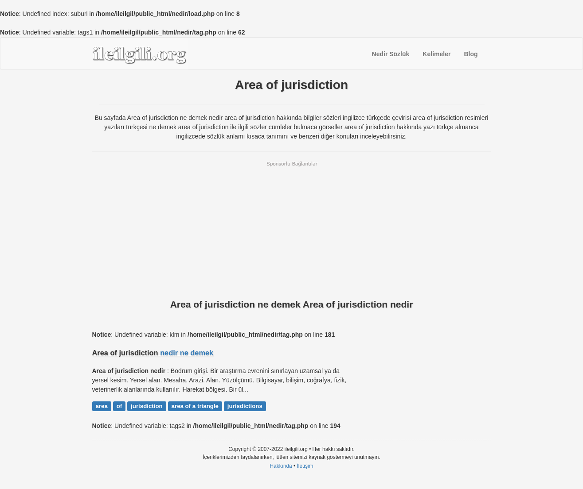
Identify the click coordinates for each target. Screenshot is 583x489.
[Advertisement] (291, 229)
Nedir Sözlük (391, 54)
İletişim (305, 466)
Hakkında (281, 466)
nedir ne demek (186, 353)
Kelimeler (436, 54)
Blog (470, 54)
